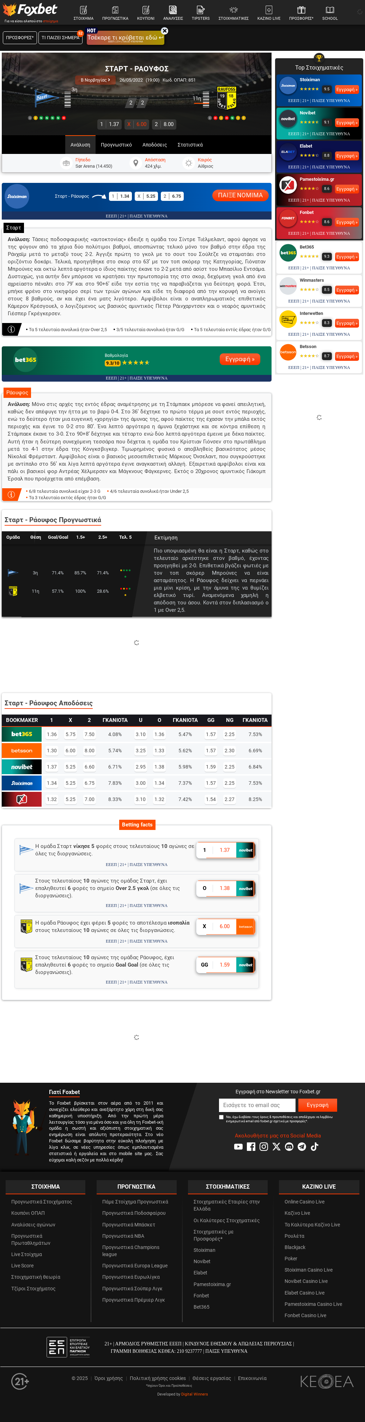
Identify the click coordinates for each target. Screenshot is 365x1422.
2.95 (141, 767)
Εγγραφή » (240, 359)
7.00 (90, 799)
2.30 (230, 750)
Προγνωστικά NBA (123, 1236)
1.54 (211, 799)
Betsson (308, 346)
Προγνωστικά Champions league (130, 1250)
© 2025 (80, 1378)
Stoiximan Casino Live (309, 1270)
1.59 (211, 767)
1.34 (52, 783)
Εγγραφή (318, 1105)
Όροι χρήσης (109, 1378)
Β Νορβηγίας (95, 80)
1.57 (211, 734)
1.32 (52, 799)
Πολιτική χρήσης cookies (158, 1378)
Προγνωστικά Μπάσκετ (128, 1225)
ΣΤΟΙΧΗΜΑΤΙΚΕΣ (228, 1186)
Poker (291, 1259)
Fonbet (307, 212)
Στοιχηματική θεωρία (35, 1277)
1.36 (52, 734)
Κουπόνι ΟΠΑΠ (28, 1213)
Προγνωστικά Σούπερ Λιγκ (132, 1289)
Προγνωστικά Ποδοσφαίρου (134, 1213)
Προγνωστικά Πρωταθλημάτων (30, 1239)
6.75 (90, 783)
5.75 (70, 734)
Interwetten (311, 313)
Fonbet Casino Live (305, 1316)
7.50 (90, 734)
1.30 (52, 750)
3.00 (141, 783)
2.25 (230, 734)
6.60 (90, 767)
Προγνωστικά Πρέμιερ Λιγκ (133, 1300)
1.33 (159, 750)
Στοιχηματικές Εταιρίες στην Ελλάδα (227, 1205)
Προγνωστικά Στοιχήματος (41, 1202)
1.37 (109, 124)
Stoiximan (310, 79)
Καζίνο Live (297, 1213)
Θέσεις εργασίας (212, 1378)
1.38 (159, 767)
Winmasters (312, 280)
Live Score (22, 1266)
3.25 (141, 750)
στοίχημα (50, 21)
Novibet (307, 112)
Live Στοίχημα (26, 1254)
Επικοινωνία (252, 1378)
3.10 (141, 734)
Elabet (306, 146)
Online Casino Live (304, 1202)
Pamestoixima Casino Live (313, 1304)
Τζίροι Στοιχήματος (33, 1289)
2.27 (230, 799)
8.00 (164, 124)
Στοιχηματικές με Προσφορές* (214, 1235)
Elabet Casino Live (304, 1293)
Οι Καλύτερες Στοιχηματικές (227, 1221)
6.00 (136, 124)
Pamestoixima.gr (317, 179)
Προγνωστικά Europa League (135, 1266)
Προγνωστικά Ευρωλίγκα (131, 1277)
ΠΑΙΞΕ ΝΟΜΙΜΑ (241, 195)
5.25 (70, 767)
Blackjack (295, 1247)
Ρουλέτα (294, 1236)
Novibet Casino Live (306, 1281)
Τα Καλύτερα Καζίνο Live (312, 1225)
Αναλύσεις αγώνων (33, 1225)
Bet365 (307, 247)
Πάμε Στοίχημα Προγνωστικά (135, 1202)
